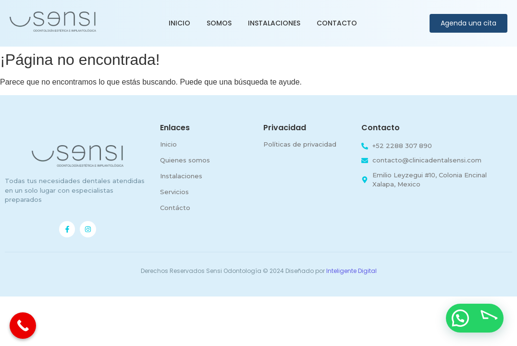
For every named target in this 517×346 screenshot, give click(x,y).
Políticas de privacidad (299, 144)
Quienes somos (185, 160)
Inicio (179, 23)
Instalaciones (274, 23)
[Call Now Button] (23, 325)
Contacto (337, 23)
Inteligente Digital (351, 271)
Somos (219, 23)
